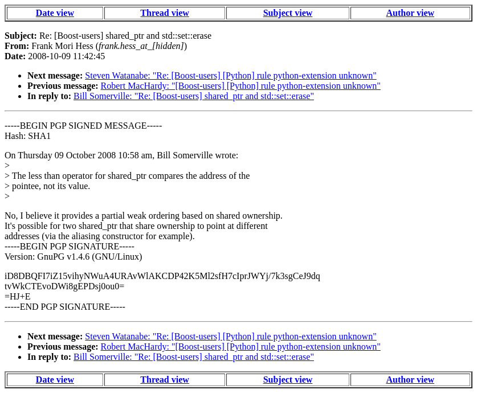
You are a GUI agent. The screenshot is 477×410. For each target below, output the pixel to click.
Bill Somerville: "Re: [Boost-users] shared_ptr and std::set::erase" (194, 96)
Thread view (164, 13)
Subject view (288, 13)
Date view (55, 13)
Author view (410, 13)
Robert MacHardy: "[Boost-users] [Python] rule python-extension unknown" (241, 86)
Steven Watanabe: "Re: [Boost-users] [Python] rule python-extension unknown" (230, 75)
